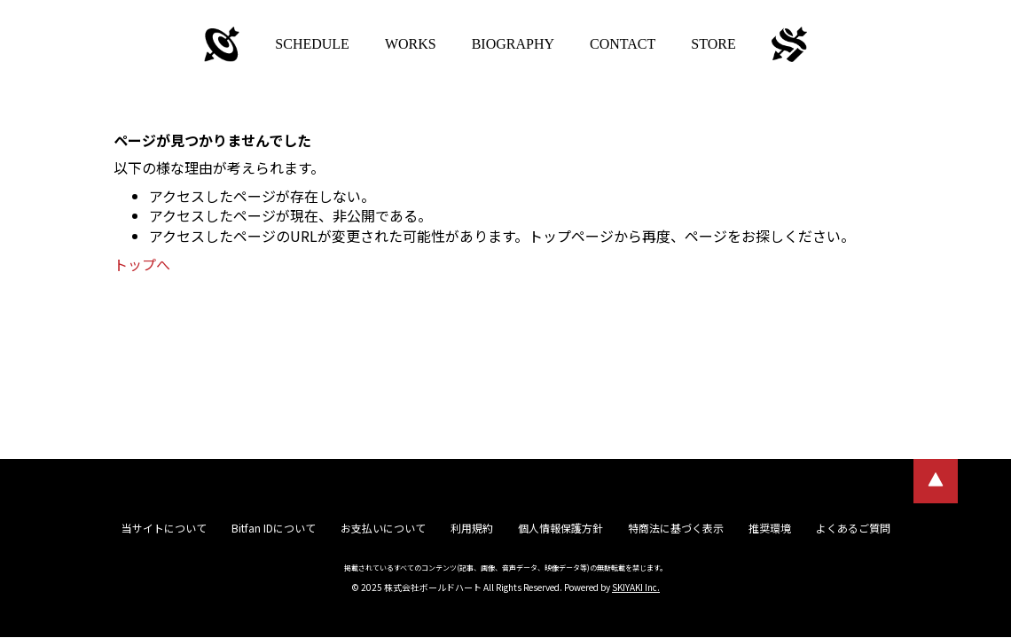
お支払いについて (383, 527)
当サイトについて (164, 527)
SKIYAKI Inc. (636, 587)
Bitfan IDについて (273, 527)
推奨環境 (769, 527)
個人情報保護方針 (560, 527)
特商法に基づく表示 (676, 527)
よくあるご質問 (853, 527)
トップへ (142, 264)
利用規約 (472, 527)
